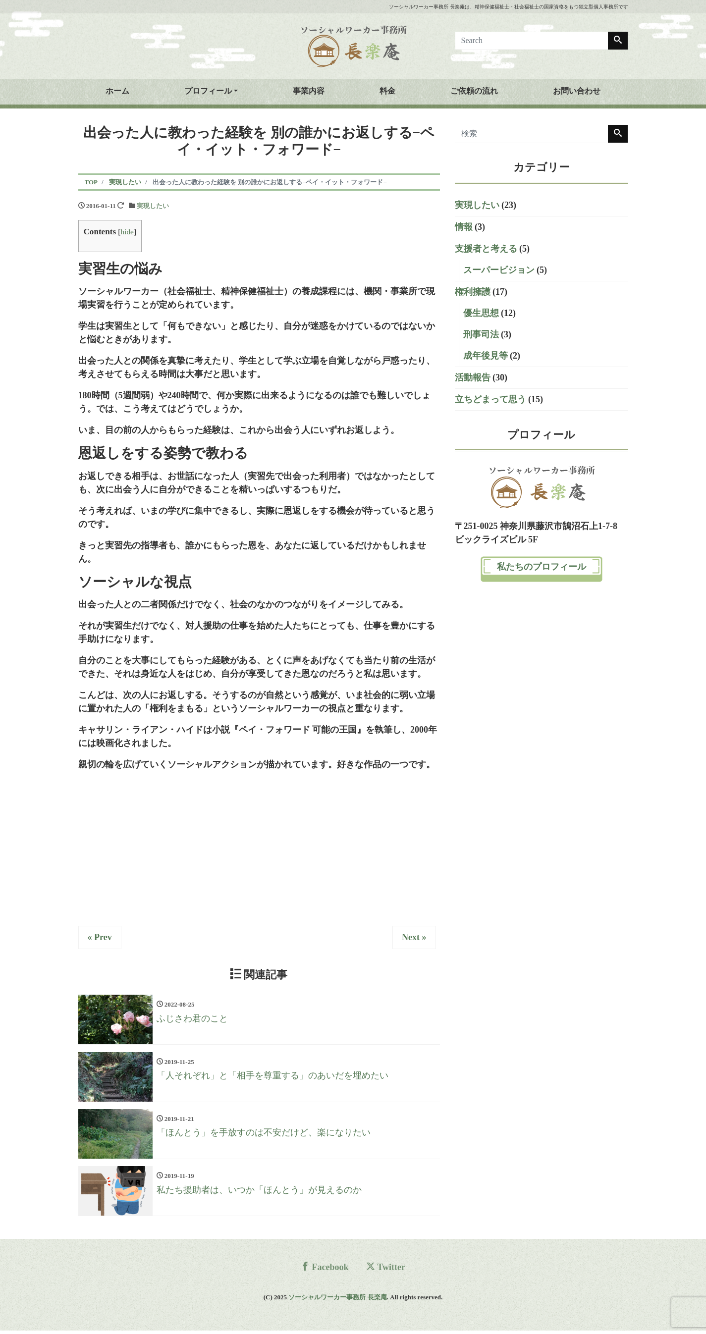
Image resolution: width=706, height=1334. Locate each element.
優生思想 (481, 313)
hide (126, 231)
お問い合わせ (576, 91)
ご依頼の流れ (474, 91)
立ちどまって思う (490, 399)
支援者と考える (486, 249)
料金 (387, 91)
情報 (464, 227)
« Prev (100, 937)
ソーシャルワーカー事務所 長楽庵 (337, 1300)
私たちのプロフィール (541, 567)
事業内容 (309, 91)
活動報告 (472, 377)
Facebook (325, 1270)
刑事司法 (481, 334)
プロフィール (208, 91)
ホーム (117, 91)
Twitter (385, 1270)
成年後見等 (485, 356)
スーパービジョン (499, 270)
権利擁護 (472, 292)
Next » (414, 937)
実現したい (153, 206)
